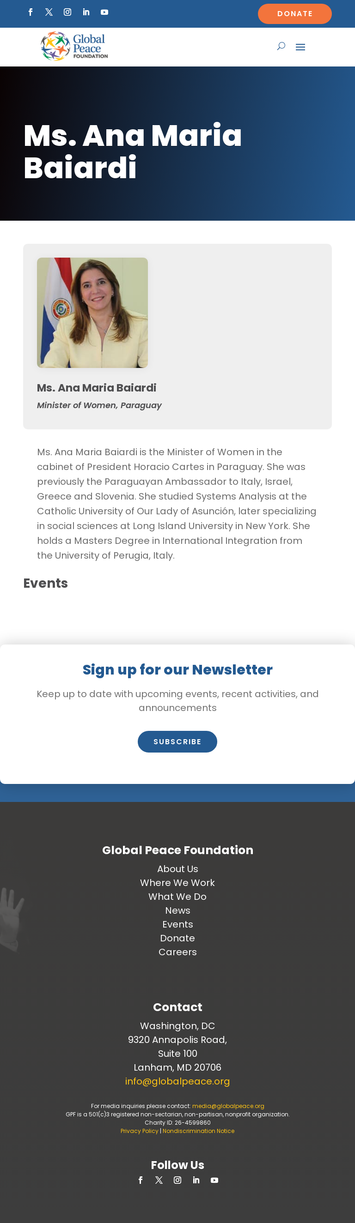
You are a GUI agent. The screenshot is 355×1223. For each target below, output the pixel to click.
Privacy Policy (140, 1131)
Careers (178, 952)
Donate (295, 13)
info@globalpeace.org (177, 1081)
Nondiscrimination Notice (198, 1131)
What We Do (177, 896)
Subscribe (177, 741)
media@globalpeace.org (228, 1106)
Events (177, 924)
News (177, 910)
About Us (177, 868)
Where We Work (177, 882)
